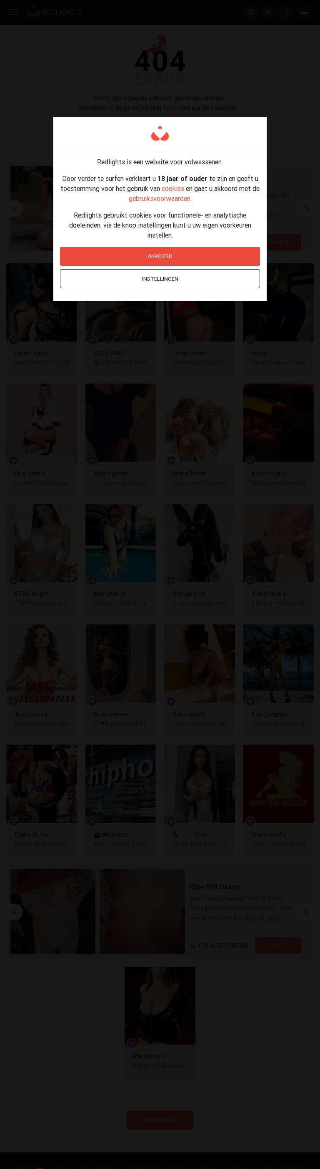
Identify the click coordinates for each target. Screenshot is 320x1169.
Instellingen (160, 278)
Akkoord (160, 256)
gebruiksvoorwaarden (159, 198)
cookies (173, 188)
